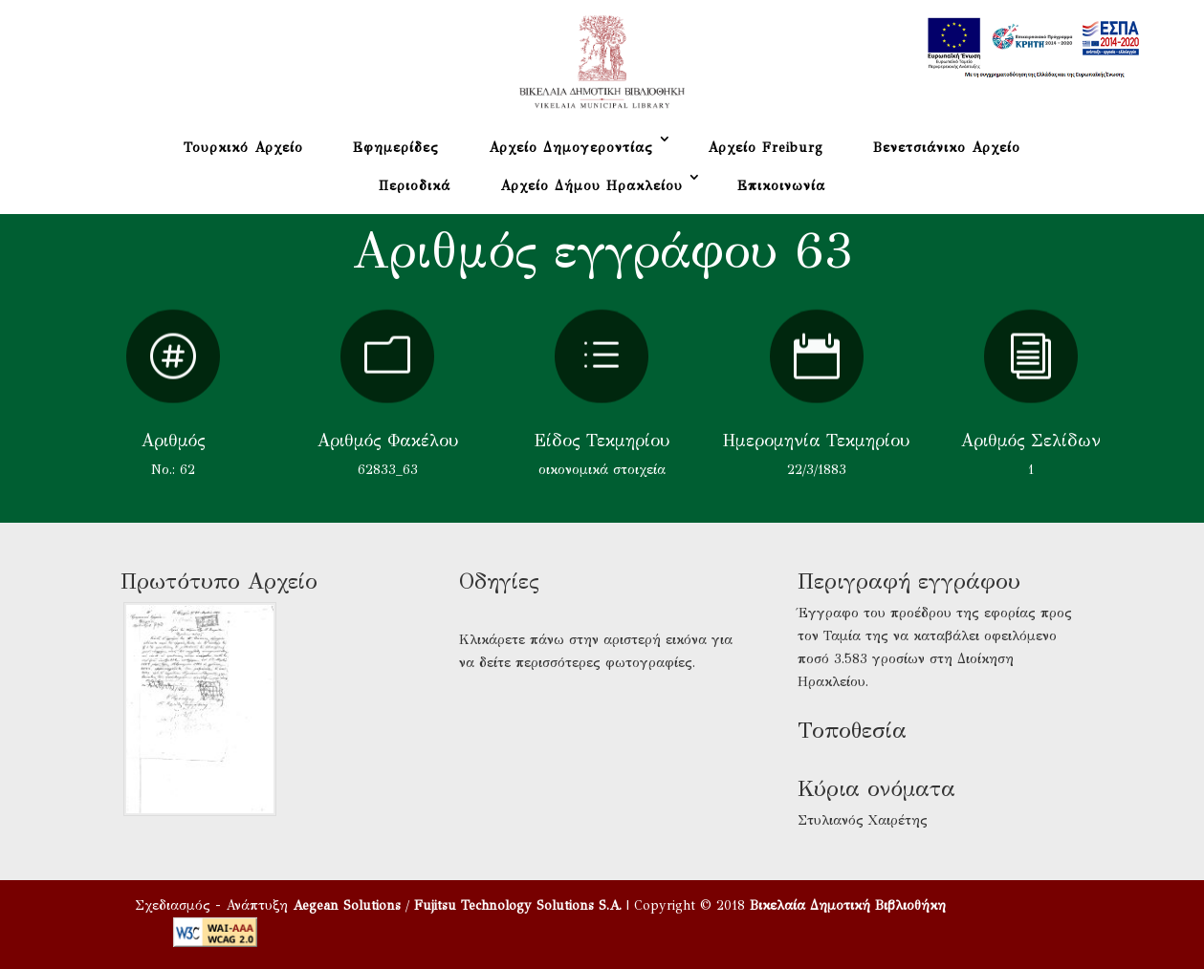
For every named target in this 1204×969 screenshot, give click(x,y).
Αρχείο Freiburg (765, 148)
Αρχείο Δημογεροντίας (571, 148)
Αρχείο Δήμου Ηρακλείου (591, 186)
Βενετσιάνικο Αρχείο (946, 148)
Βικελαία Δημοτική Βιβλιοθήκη (848, 905)
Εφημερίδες (396, 148)
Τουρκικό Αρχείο (243, 148)
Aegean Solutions (347, 905)
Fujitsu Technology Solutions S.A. (518, 905)
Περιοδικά (414, 186)
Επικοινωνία (781, 186)
